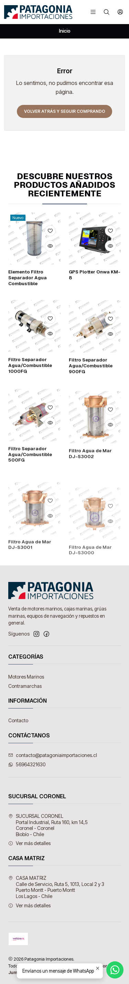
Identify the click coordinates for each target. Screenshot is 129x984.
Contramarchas (25, 686)
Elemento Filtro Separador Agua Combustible (27, 295)
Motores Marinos (26, 677)
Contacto (18, 720)
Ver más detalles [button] (29, 843)
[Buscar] (106, 12)
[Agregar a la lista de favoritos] (50, 248)
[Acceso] (120, 12)
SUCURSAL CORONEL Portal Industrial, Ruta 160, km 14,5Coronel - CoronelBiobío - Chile (48, 825)
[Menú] (93, 12)
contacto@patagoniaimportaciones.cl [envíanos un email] (52, 755)
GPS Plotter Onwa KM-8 (94, 301)
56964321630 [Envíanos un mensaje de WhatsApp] (26, 764)
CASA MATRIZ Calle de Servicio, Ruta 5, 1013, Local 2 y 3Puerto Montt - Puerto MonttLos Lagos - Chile (56, 887)
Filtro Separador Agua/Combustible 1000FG (30, 399)
